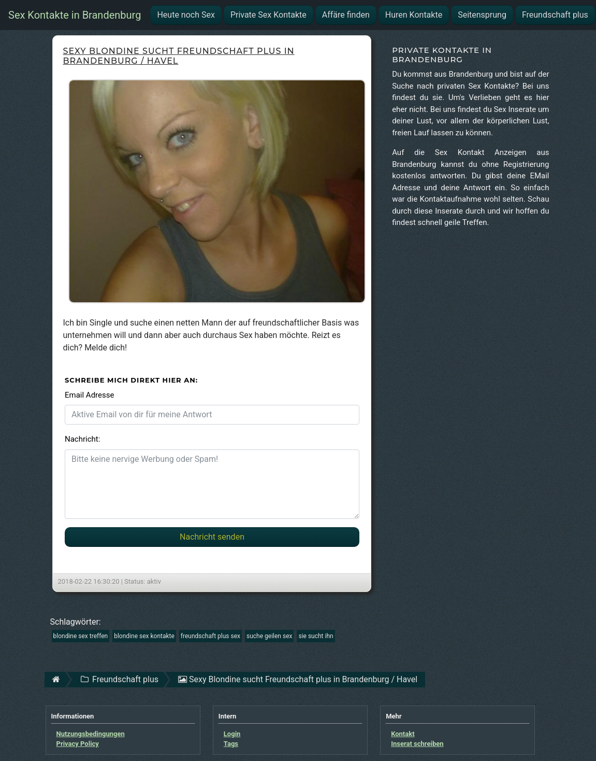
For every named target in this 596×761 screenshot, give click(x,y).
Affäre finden (346, 15)
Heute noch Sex (185, 15)
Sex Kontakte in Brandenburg (74, 15)
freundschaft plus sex (210, 636)
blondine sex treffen (80, 636)
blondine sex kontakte (144, 636)
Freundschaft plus (555, 15)
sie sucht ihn (315, 636)
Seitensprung (482, 15)
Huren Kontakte (413, 15)
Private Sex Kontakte (268, 15)
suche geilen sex (269, 636)
